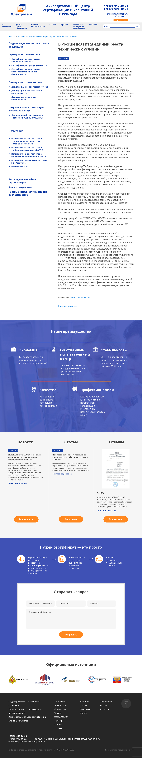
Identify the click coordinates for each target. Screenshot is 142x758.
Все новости (26, 519)
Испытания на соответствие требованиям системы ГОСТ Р (27, 148)
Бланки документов (20, 187)
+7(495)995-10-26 (116, 8)
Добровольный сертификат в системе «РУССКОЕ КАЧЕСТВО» (27, 116)
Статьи (83, 705)
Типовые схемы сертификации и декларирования (27, 193)
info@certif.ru (121, 16)
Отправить (71, 635)
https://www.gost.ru (80, 297)
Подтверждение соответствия (24, 701)
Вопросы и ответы (85, 711)
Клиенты (58, 724)
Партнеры (64, 25)
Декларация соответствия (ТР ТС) (29, 86)
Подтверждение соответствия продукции (28, 45)
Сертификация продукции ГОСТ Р (29, 65)
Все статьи (71, 519)
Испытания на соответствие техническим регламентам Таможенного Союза (26, 141)
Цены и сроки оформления (21, 26)
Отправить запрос (121, 20)
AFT (132, 750)
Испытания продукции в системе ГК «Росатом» (29, 161)
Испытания (15, 131)
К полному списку (67, 306)
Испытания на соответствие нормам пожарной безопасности (28, 155)
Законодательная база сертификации (22, 181)
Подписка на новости (106, 703)
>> (136, 27)
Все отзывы (115, 519)
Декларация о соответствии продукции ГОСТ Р (26, 92)
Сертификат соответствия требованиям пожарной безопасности (25, 72)
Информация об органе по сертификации (79, 26)
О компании (7, 25)
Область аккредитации (38, 25)
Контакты (93, 25)
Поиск (107, 26)
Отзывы (58, 728)
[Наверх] (126, 703)
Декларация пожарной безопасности (23, 98)
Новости (84, 701)
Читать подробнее (17, 483)
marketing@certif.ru (117, 14)
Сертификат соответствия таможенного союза (25, 60)
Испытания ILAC (19, 166)
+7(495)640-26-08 (116, 5)
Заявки (52, 25)
